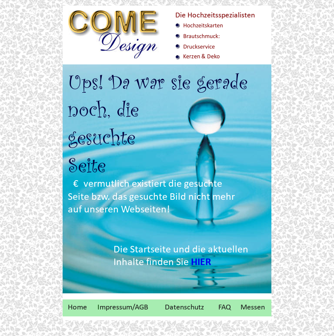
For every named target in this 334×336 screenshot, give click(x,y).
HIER (201, 262)
